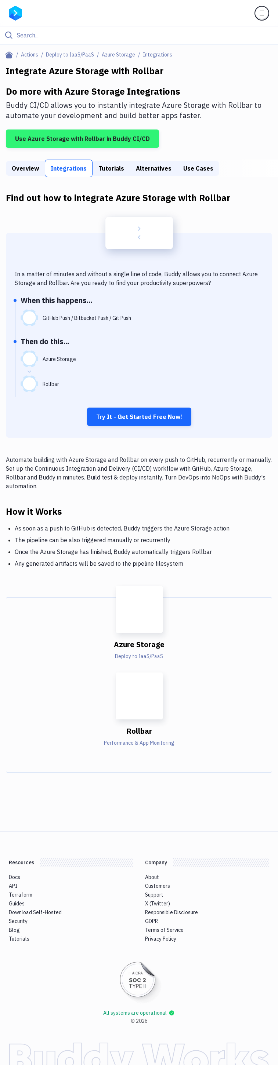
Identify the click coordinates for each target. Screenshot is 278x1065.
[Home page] (10, 54)
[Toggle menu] (261, 13)
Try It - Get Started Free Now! (139, 416)
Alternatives (154, 168)
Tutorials (111, 168)
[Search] (145, 35)
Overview (25, 168)
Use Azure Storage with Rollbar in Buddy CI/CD (82, 138)
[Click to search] (139, 35)
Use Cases (198, 168)
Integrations (69, 168)
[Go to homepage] (15, 12)
